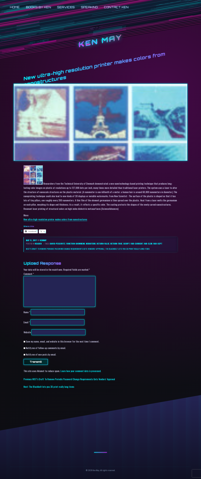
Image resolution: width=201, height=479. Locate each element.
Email (27, 322)
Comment (29, 273)
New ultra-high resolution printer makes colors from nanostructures (55, 219)
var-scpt (157, 243)
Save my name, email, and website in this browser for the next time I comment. (62, 341)
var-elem (148, 243)
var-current (137, 243)
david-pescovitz (57, 243)
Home (15, 7)
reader (38, 243)
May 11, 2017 (31, 240)
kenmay (43, 240)
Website (27, 332)
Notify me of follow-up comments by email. (46, 348)
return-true (116, 243)
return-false (103, 243)
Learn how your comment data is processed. (81, 371)
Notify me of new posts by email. (41, 354)
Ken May (100, 41)
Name (27, 312)
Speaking (89, 7)
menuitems (91, 243)
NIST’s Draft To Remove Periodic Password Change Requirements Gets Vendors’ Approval (65, 248)
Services (66, 7)
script (126, 243)
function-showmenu (75, 243)
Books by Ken (38, 7)
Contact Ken (116, 7)
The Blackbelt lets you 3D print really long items (127, 248)
